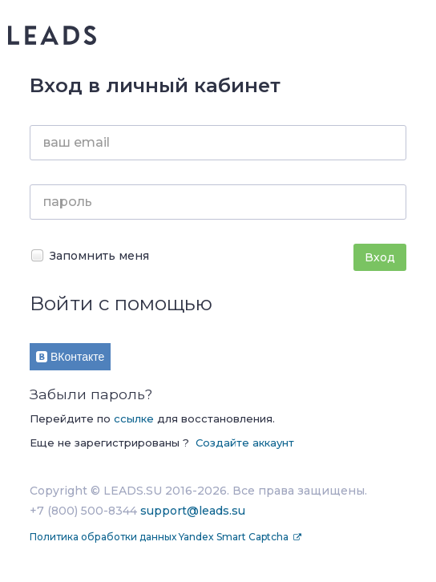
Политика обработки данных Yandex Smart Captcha (160, 537)
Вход (380, 257)
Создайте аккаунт (245, 442)
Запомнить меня (89, 255)
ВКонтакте (70, 356)
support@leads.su (192, 510)
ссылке (134, 418)
